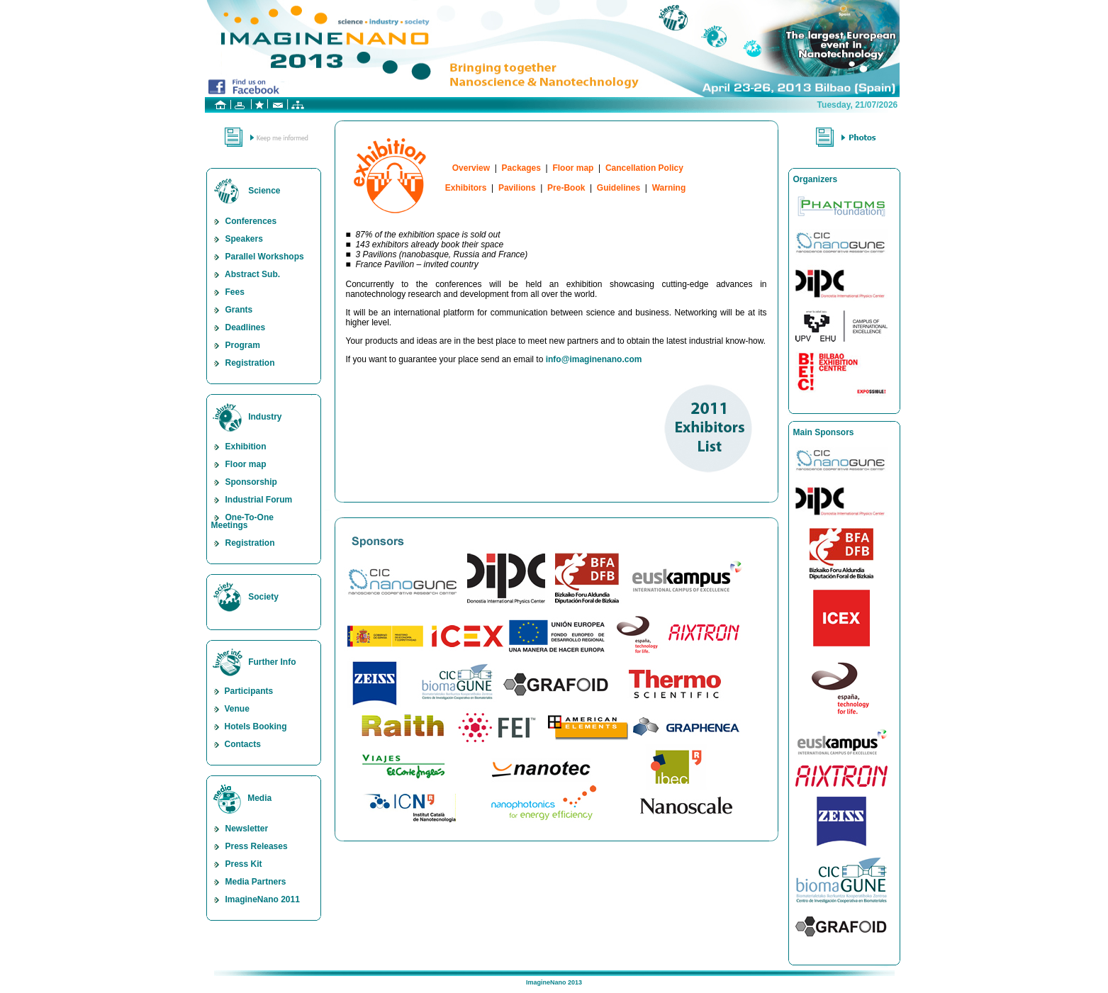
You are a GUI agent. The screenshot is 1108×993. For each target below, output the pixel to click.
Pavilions (517, 188)
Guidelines (618, 188)
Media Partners (248, 882)
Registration (243, 363)
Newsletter (240, 829)
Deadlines (238, 327)
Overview (471, 168)
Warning (669, 188)
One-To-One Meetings (242, 521)
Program (235, 345)
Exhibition (239, 446)
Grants (232, 310)
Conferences (244, 221)
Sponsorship (244, 482)
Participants (242, 691)
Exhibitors (466, 188)
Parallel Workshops (257, 257)
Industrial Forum (252, 500)
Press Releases (249, 846)
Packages (521, 168)
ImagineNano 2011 (255, 899)
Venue (230, 709)
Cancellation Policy (644, 168)
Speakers (237, 239)
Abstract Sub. (246, 274)
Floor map (239, 464)
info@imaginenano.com (594, 359)
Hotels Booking (249, 726)
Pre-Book (566, 188)
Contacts (236, 744)
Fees (228, 292)
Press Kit (236, 864)
